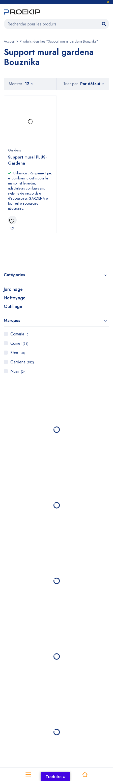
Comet (19, 343)
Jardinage (13, 289)
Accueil (9, 41)
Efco (17, 353)
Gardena (22, 362)
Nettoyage (14, 298)
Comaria (20, 334)
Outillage (13, 306)
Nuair (18, 371)
